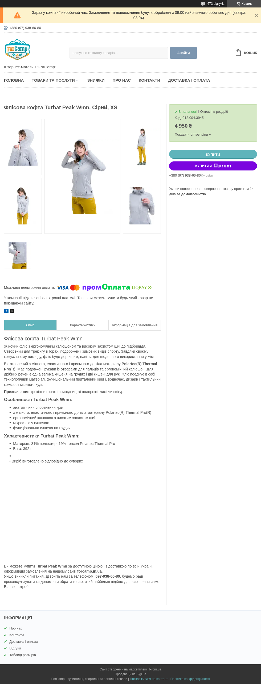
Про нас (121, 80)
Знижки (96, 80)
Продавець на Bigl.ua (130, 674)
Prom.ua (155, 669)
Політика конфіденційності (190, 679)
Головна (14, 80)
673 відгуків (216, 4)
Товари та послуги (53, 80)
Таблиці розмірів (22, 655)
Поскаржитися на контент (149, 679)
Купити (213, 155)
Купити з (213, 166)
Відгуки (15, 648)
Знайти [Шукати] (183, 53)
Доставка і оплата (189, 80)
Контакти (149, 80)
